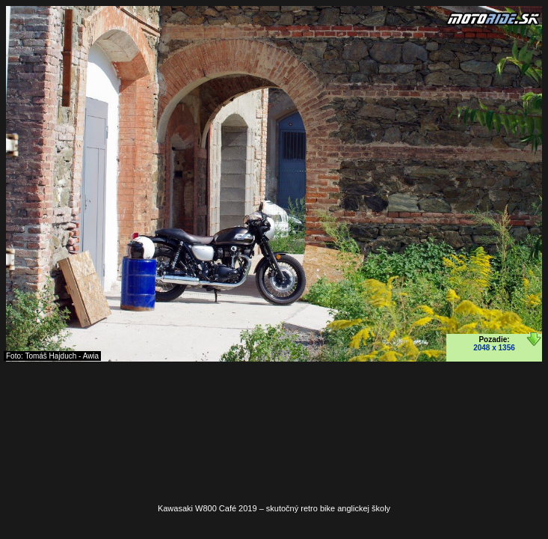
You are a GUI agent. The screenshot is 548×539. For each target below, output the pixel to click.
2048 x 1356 (494, 348)
